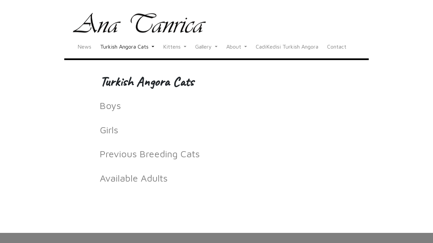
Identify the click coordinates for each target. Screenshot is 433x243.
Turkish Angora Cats (125, 47)
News (84, 47)
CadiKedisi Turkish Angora (287, 47)
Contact (336, 47)
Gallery (204, 47)
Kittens (172, 47)
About (234, 47)
